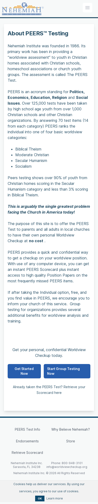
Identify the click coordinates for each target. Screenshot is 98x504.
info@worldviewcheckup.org (66, 467)
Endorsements (27, 441)
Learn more (54, 498)
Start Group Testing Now (63, 371)
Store (70, 441)
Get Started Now (24, 371)
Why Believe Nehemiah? (70, 429)
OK (40, 498)
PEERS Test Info (27, 429)
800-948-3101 (72, 463)
